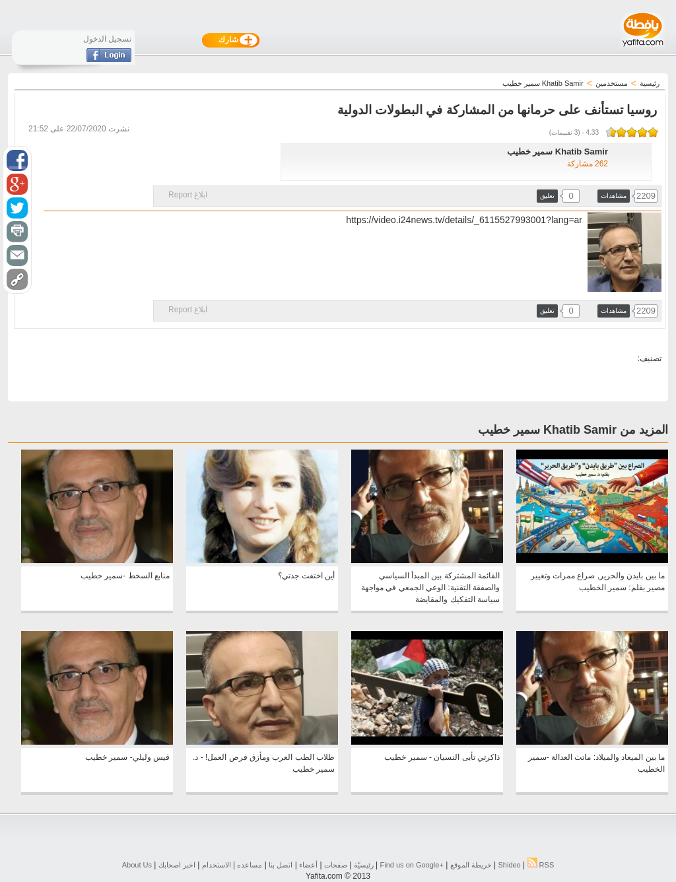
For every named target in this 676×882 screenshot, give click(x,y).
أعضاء (308, 865)
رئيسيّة (364, 865)
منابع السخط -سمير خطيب (125, 575)
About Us (137, 865)
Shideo (509, 865)
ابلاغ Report (187, 194)
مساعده (249, 865)
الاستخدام (216, 865)
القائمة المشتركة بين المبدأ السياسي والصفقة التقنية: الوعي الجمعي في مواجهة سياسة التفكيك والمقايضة (430, 587)
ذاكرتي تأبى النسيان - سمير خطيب (442, 757)
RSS (541, 865)
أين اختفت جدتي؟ (306, 575)
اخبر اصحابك (176, 865)
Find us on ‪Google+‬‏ (412, 865)
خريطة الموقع (471, 865)
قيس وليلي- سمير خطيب (127, 757)
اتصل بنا (280, 865)
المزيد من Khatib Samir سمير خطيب (573, 429)
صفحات (335, 865)
